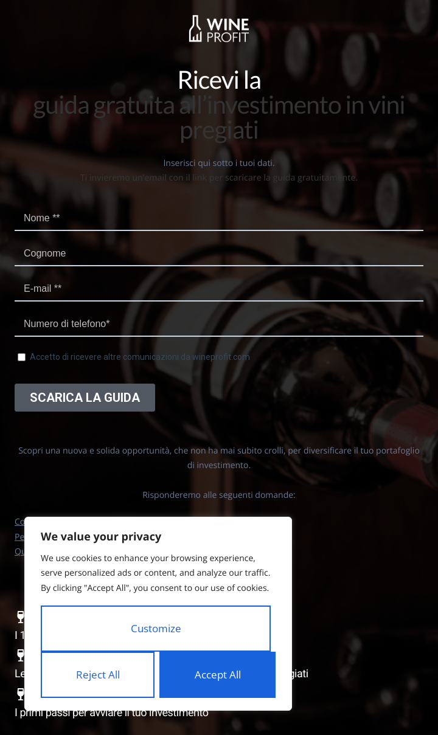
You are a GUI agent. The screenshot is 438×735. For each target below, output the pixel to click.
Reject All (98, 675)
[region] (158, 614)
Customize (156, 628)
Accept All (218, 675)
